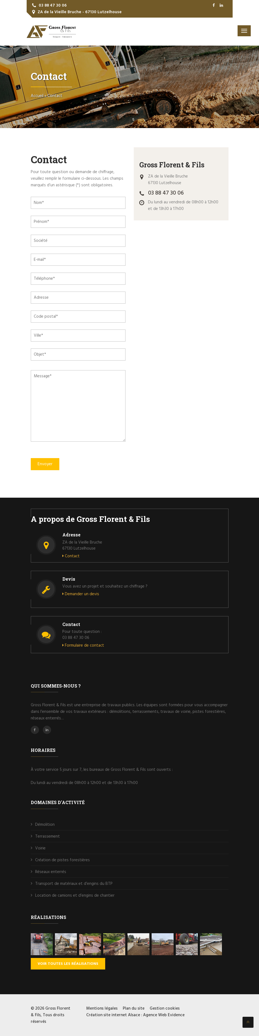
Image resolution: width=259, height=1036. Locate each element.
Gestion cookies (165, 1008)
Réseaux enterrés (50, 872)
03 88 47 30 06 (53, 5)
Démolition (45, 824)
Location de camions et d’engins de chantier (75, 895)
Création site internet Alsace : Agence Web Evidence (135, 1015)
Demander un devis (80, 594)
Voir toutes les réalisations (68, 964)
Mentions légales (102, 1008)
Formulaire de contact (83, 645)
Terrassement (47, 836)
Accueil (37, 96)
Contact (71, 556)
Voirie (40, 848)
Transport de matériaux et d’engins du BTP (74, 883)
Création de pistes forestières (62, 860)
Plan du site (133, 1008)
